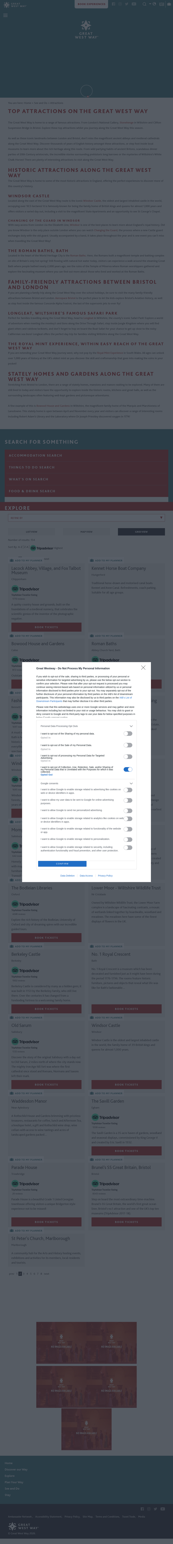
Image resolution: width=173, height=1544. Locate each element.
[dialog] (86, 772)
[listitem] (86, 726)
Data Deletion (67, 875)
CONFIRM (62, 863)
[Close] (144, 668)
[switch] (128, 733)
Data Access (86, 875)
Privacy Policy (105, 875)
